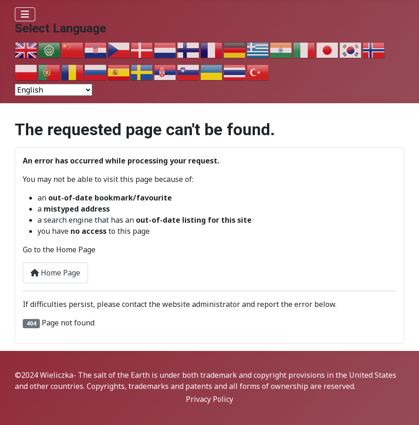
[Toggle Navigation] (25, 14)
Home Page (55, 273)
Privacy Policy (209, 399)
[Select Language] (53, 90)
